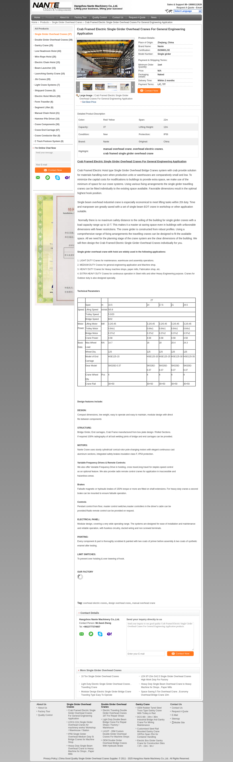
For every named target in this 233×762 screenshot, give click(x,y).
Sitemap (176, 718)
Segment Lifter (42, 107)
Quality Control (99, 17)
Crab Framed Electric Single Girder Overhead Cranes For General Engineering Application (82, 714)
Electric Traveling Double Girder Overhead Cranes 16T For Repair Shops (115, 713)
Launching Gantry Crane (47, 73)
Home (37, 17)
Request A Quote (185, 7)
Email (199, 7)
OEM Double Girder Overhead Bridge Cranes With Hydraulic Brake (115, 743)
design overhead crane (119, 603)
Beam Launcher (43, 68)
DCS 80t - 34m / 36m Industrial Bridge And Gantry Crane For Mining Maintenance (151, 721)
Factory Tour (81, 17)
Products (50, 17)
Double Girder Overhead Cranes (51, 40)
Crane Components (45, 124)
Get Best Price (89, 102)
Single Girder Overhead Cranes (67, 22)
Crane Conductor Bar (46, 135)
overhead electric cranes (95, 603)
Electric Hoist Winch (45, 96)
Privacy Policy (50, 758)
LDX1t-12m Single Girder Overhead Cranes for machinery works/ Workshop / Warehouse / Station (82, 726)
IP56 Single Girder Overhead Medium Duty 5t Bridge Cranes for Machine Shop (81, 738)
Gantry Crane (42, 45)
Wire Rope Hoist (43, 56)
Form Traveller (42, 102)
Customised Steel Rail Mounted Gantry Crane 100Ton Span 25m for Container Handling (148, 732)
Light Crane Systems (45, 85)
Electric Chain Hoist (45, 62)
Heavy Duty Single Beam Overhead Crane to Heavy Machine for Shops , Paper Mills (81, 750)
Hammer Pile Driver (45, 118)
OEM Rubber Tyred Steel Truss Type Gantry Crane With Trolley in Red (149, 711)
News (154, 17)
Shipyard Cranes (43, 90)
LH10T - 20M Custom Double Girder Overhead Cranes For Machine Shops (116, 734)
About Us (64, 17)
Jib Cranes (40, 79)
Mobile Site (178, 722)
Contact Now (53, 170)
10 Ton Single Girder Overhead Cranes (100, 676)
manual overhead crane (143, 603)
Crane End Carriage (45, 130)
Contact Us (117, 17)
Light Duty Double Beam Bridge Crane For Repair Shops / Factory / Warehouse (115, 723)
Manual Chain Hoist (45, 113)
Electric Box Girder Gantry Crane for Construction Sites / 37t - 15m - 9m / (151, 743)
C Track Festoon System (47, 141)
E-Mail (175, 715)
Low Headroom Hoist (46, 51)
